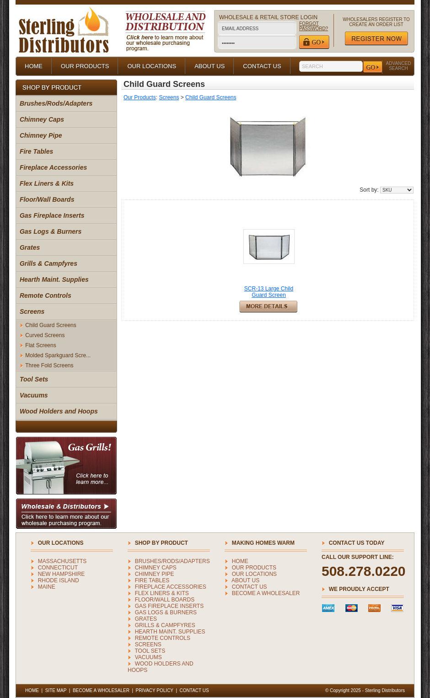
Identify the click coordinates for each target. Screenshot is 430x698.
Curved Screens (44, 335)
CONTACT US (262, 66)
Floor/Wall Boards (47, 199)
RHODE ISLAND (58, 580)
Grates (30, 247)
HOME (34, 66)
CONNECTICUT (58, 567)
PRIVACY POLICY (154, 690)
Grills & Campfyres (48, 263)
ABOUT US (209, 66)
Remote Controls (45, 295)
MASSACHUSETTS (62, 561)
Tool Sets (34, 379)
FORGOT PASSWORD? (313, 26)
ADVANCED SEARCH (398, 66)
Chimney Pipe (41, 135)
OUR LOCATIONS (151, 66)
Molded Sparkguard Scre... (58, 355)
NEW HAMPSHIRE (61, 574)
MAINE (46, 587)
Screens (32, 311)
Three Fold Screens (49, 365)
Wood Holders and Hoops (59, 411)
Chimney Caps (42, 119)
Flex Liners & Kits (47, 183)
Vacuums (34, 395)
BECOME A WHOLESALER (266, 593)
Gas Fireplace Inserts (52, 215)
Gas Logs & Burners (50, 231)
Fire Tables (36, 151)
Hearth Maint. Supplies (54, 279)
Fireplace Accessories (53, 167)
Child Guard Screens (50, 325)
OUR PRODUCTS (85, 66)
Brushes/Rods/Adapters (56, 103)
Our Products (140, 97)
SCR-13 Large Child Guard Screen (268, 291)
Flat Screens (40, 345)
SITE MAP (56, 690)
